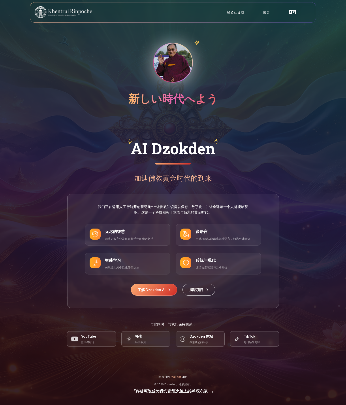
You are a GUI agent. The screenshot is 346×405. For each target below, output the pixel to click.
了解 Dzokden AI (154, 290)
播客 (266, 12)
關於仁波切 (235, 12)
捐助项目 (198, 290)
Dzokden (176, 377)
